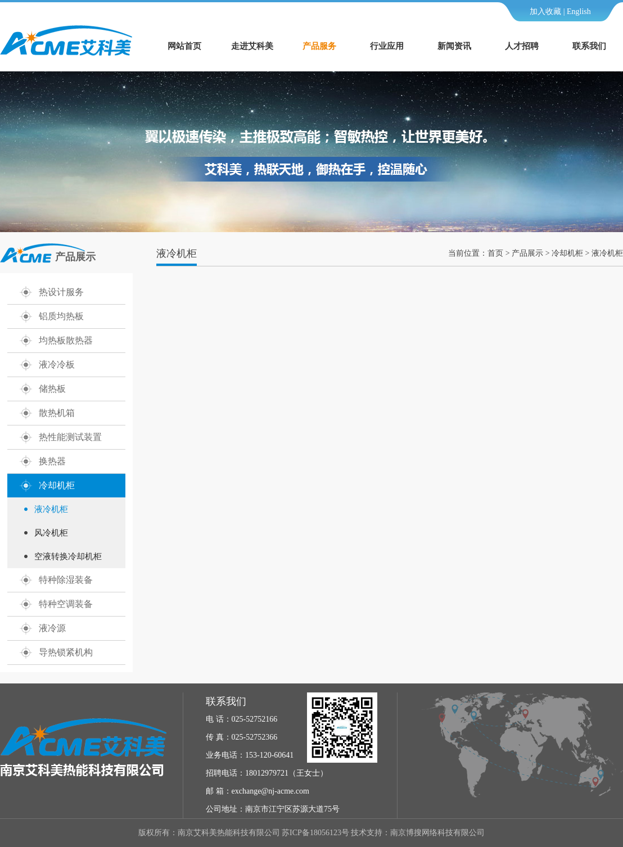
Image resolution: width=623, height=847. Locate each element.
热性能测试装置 (70, 437)
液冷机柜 (51, 509)
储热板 (52, 388)
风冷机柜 (51, 532)
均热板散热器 (66, 340)
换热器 (52, 461)
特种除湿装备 (66, 580)
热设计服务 (61, 292)
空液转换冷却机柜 (68, 556)
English (579, 11)
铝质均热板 (61, 316)
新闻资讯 (454, 46)
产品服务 (319, 46)
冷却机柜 (57, 485)
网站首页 (184, 46)
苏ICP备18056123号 (315, 832)
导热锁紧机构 (66, 652)
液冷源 (52, 628)
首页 (495, 253)
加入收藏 (545, 11)
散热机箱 (57, 413)
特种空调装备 (66, 604)
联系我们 (589, 46)
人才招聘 (522, 46)
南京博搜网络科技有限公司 (437, 832)
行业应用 (387, 46)
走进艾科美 (252, 46)
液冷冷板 (57, 364)
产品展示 (527, 253)
